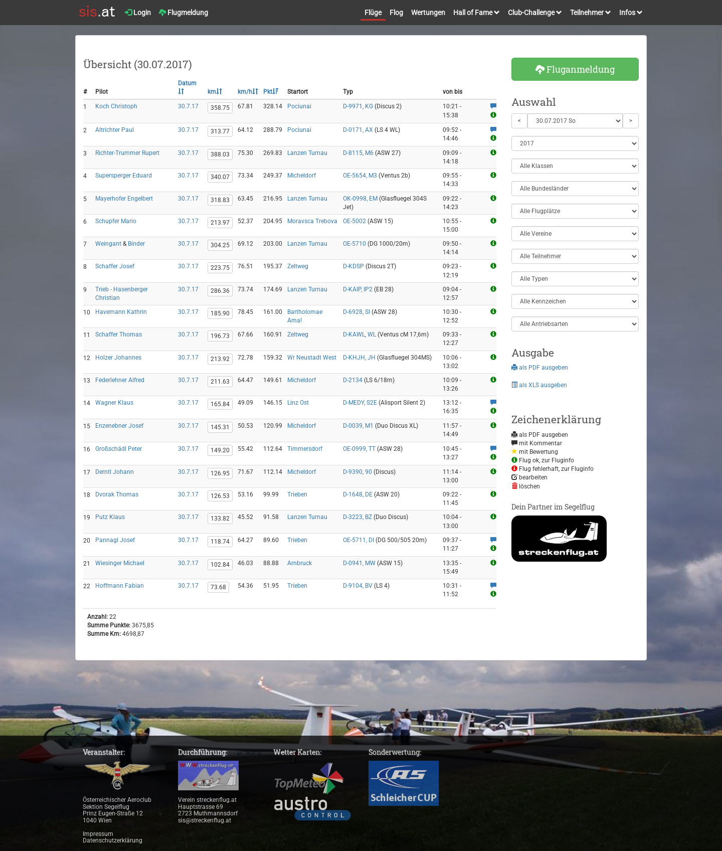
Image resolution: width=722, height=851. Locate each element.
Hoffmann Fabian (119, 585)
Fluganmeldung (575, 69)
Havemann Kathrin (121, 311)
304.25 (220, 245)
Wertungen (428, 13)
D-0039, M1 (358, 425)
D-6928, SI (356, 311)
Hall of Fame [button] (476, 13)
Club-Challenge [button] (535, 13)
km (215, 91)
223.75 (220, 267)
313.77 (220, 131)
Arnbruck (299, 563)
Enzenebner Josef (119, 425)
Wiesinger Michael (119, 563)
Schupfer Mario (115, 221)
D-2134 (353, 380)
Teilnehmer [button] (590, 13)
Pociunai (299, 106)
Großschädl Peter (118, 448)
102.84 (220, 564)
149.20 (220, 450)
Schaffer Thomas (118, 334)
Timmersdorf (304, 448)
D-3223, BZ (357, 517)
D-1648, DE (358, 494)
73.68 (218, 587)
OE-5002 (354, 221)
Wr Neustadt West (311, 357)
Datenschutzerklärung (112, 840)
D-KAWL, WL (359, 334)
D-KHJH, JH (359, 357)
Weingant (108, 243)
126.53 (220, 495)
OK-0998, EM (360, 198)
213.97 (220, 222)
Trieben (297, 494)
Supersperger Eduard (123, 175)
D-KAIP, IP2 (358, 289)
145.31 (220, 427)
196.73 (220, 335)
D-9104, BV (358, 585)
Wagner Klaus (114, 402)
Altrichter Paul (114, 129)
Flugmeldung (183, 13)
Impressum (98, 833)
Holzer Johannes (118, 357)
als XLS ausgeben (539, 385)
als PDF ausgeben (539, 367)
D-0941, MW (359, 563)
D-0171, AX (358, 129)
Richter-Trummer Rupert (127, 152)
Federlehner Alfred (119, 380)
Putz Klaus (110, 517)
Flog (396, 13)
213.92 (220, 359)
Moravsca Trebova (312, 221)
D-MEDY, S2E (360, 402)
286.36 (220, 290)
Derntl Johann (114, 471)
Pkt (270, 91)
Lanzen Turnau (307, 152)
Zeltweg (297, 266)
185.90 (220, 313)
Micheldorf (301, 175)
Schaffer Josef (114, 266)
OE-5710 (354, 243)
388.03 (220, 154)
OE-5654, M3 (360, 175)
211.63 (220, 381)
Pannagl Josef (115, 540)
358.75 (220, 107)
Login (138, 13)
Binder (136, 243)
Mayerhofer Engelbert (124, 198)
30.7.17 (188, 106)
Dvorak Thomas (116, 494)
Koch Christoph (116, 106)
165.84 (220, 404)
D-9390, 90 (357, 471)
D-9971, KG (358, 106)
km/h (248, 91)
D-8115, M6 (358, 152)
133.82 (220, 518)
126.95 (220, 473)
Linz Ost (298, 402)
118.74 (220, 541)
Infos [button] (631, 13)
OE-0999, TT (359, 448)
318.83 (220, 200)
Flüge (373, 13)
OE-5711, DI (358, 540)
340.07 (220, 177)
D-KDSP (353, 266)
